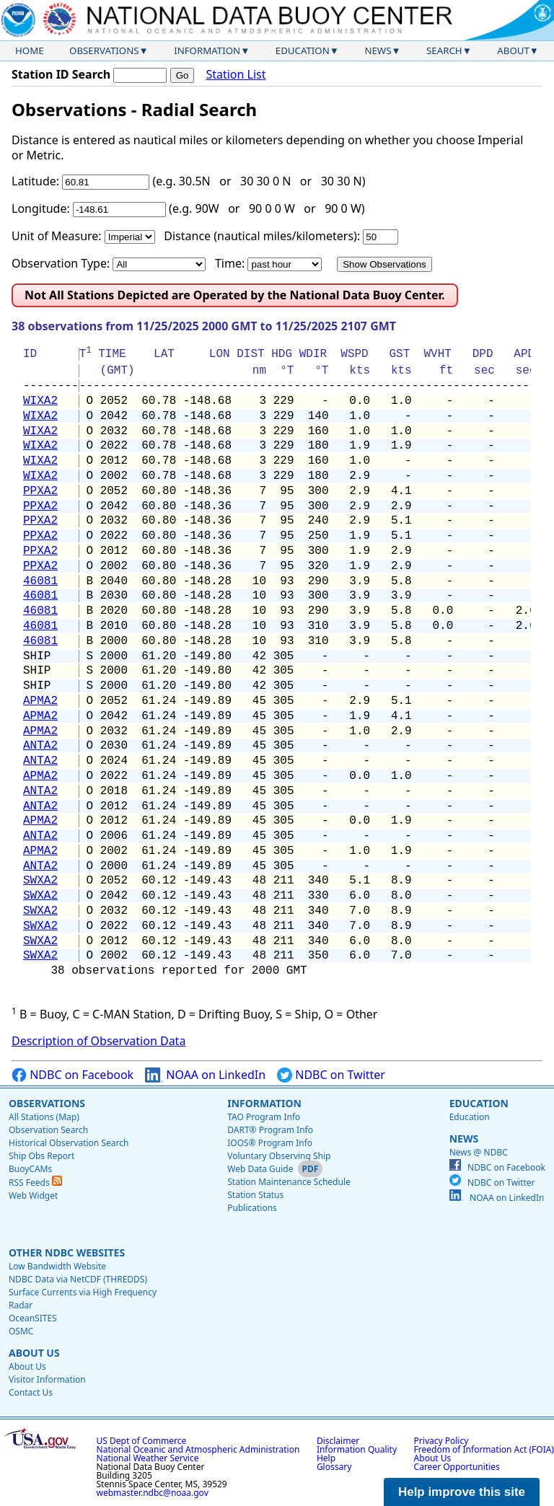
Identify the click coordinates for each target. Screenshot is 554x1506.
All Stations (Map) (44, 1117)
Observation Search (48, 1130)
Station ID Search (61, 74)
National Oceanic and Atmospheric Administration (198, 1449)
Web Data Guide (260, 1169)
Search (444, 50)
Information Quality (357, 1449)
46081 (40, 581)
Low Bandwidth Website (57, 1266)
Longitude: (41, 208)
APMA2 (40, 701)
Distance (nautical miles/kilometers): (262, 236)
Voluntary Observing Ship (278, 1156)
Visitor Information (47, 1379)
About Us (34, 1353)
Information (207, 50)
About (513, 50)
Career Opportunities (457, 1467)
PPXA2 (40, 491)
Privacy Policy (441, 1441)
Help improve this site (461, 1492)
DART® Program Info (270, 1130)
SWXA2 (40, 881)
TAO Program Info (263, 1117)
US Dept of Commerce (142, 1441)
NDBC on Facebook (72, 1075)
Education (303, 50)
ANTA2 (40, 746)
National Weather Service (148, 1458)
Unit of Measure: (57, 236)
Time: (230, 263)
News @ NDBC (478, 1152)
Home (29, 50)
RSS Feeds (35, 1182)
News (377, 50)
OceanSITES (33, 1318)
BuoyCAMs (30, 1169)
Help (326, 1458)
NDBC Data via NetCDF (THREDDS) (78, 1279)
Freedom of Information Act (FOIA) (484, 1449)
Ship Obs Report (41, 1156)
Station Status (255, 1195)
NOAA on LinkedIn (205, 1075)
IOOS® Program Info (269, 1143)
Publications (252, 1208)
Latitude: (35, 181)
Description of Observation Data (98, 1041)
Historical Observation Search (68, 1143)
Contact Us (31, 1392)
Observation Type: (61, 263)
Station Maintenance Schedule (289, 1182)
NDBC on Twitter (331, 1075)
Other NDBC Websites (67, 1252)
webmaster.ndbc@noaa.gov (152, 1493)
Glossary (334, 1467)
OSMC (21, 1331)
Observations (103, 50)
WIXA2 (40, 401)
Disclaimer (338, 1441)
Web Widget (33, 1195)
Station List (235, 74)
